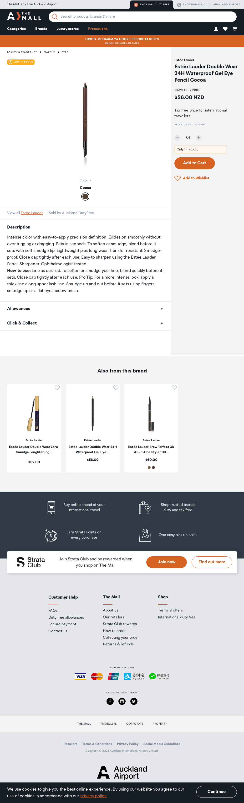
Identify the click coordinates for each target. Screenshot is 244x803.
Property (160, 723)
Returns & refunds (118, 644)
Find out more (211, 562)
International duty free (177, 617)
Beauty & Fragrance (22, 52)
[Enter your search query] (143, 16)
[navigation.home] (24, 16)
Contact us (57, 631)
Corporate (134, 723)
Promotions (97, 29)
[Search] (55, 16)
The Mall (84, 723)
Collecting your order (121, 638)
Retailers (70, 744)
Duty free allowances (66, 618)
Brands (41, 29)
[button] (216, 28)
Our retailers (113, 617)
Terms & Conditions (97, 744)
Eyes (65, 52)
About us (110, 610)
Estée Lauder (32, 213)
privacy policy (93, 796)
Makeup (49, 52)
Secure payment (62, 624)
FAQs (52, 611)
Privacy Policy (128, 744)
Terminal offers (170, 610)
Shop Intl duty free (151, 5)
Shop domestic (191, 5)
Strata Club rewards (120, 624)
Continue (217, 791)
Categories (16, 29)
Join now (167, 562)
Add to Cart (194, 163)
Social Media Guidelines (161, 744)
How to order (114, 631)
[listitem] (80, 507)
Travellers (108, 723)
